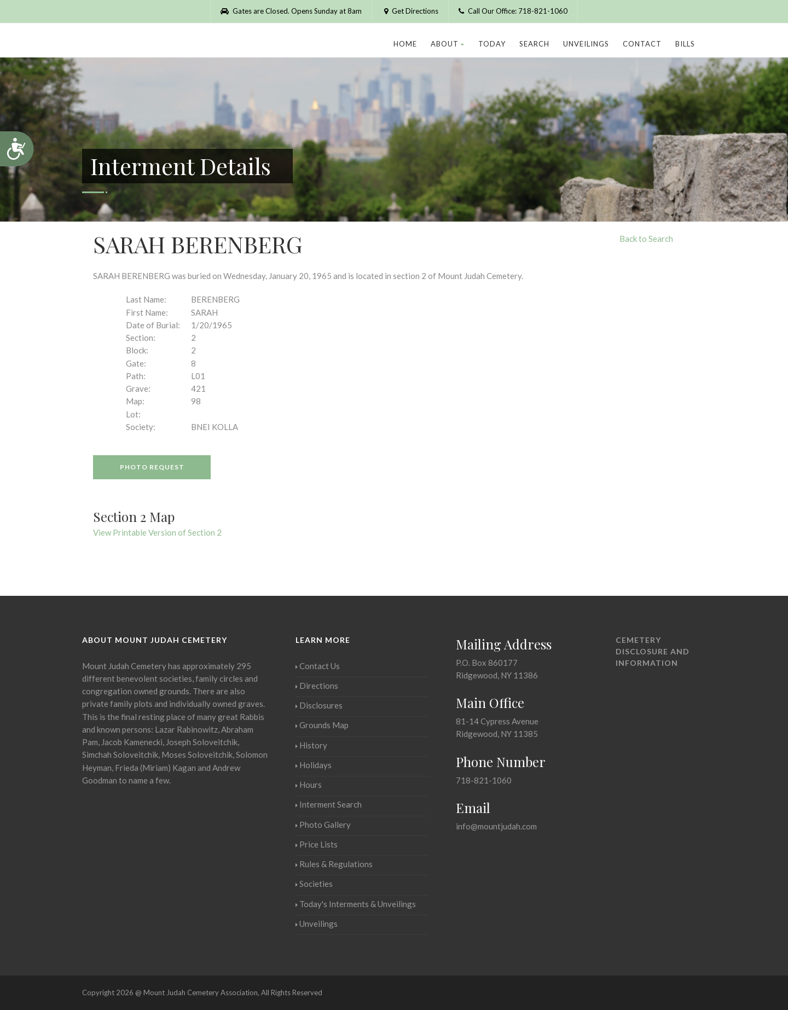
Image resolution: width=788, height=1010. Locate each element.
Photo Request (152, 467)
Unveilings (586, 43)
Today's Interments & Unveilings (356, 904)
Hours (309, 785)
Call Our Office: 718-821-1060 (513, 11)
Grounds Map (322, 725)
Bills (685, 43)
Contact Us (318, 666)
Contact (642, 43)
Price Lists (317, 844)
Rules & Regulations (334, 864)
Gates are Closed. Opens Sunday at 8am (291, 11)
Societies (314, 884)
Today (492, 43)
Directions (317, 685)
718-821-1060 (484, 780)
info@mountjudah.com (496, 826)
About (448, 43)
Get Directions (410, 11)
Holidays (314, 765)
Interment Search (329, 804)
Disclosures (319, 705)
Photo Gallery (323, 824)
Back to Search (646, 238)
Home (405, 43)
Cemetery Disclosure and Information (653, 651)
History (311, 745)
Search (534, 43)
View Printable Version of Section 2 (157, 532)
